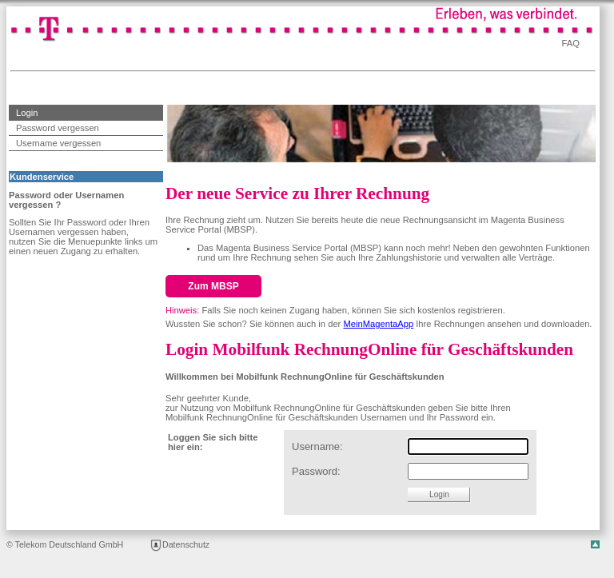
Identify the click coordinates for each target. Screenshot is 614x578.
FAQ (571, 43)
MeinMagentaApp (378, 324)
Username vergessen (58, 143)
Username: (317, 446)
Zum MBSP (213, 286)
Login (23, 112)
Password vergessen (57, 128)
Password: (316, 471)
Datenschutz (179, 544)
